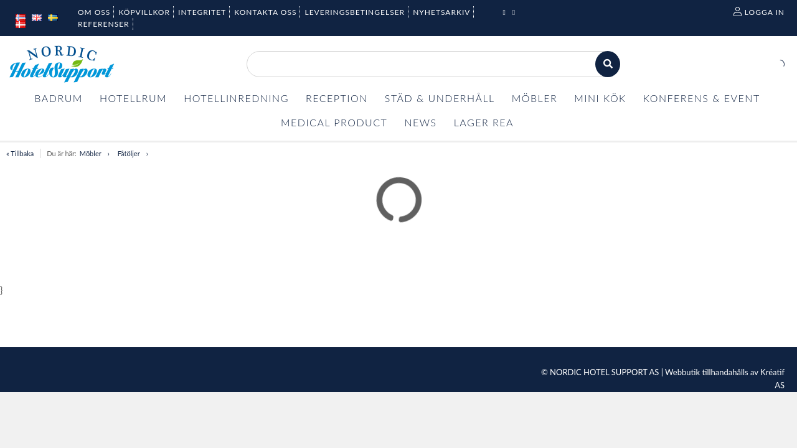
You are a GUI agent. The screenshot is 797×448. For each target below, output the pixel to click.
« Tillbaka (20, 153)
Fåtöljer (129, 153)
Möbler (90, 153)
